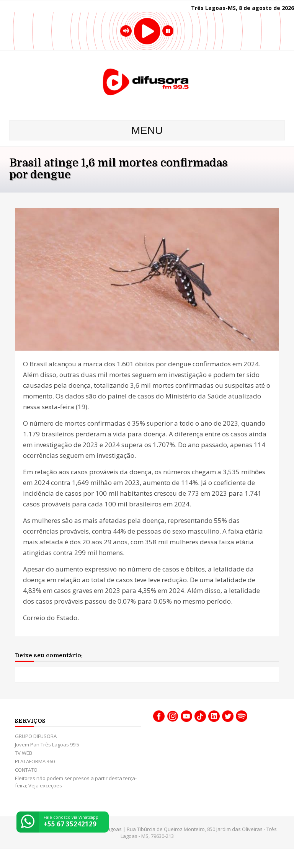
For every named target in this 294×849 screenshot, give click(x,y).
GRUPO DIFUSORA (36, 736)
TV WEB (23, 752)
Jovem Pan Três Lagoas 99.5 (47, 744)
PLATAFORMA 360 (35, 761)
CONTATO (26, 769)
